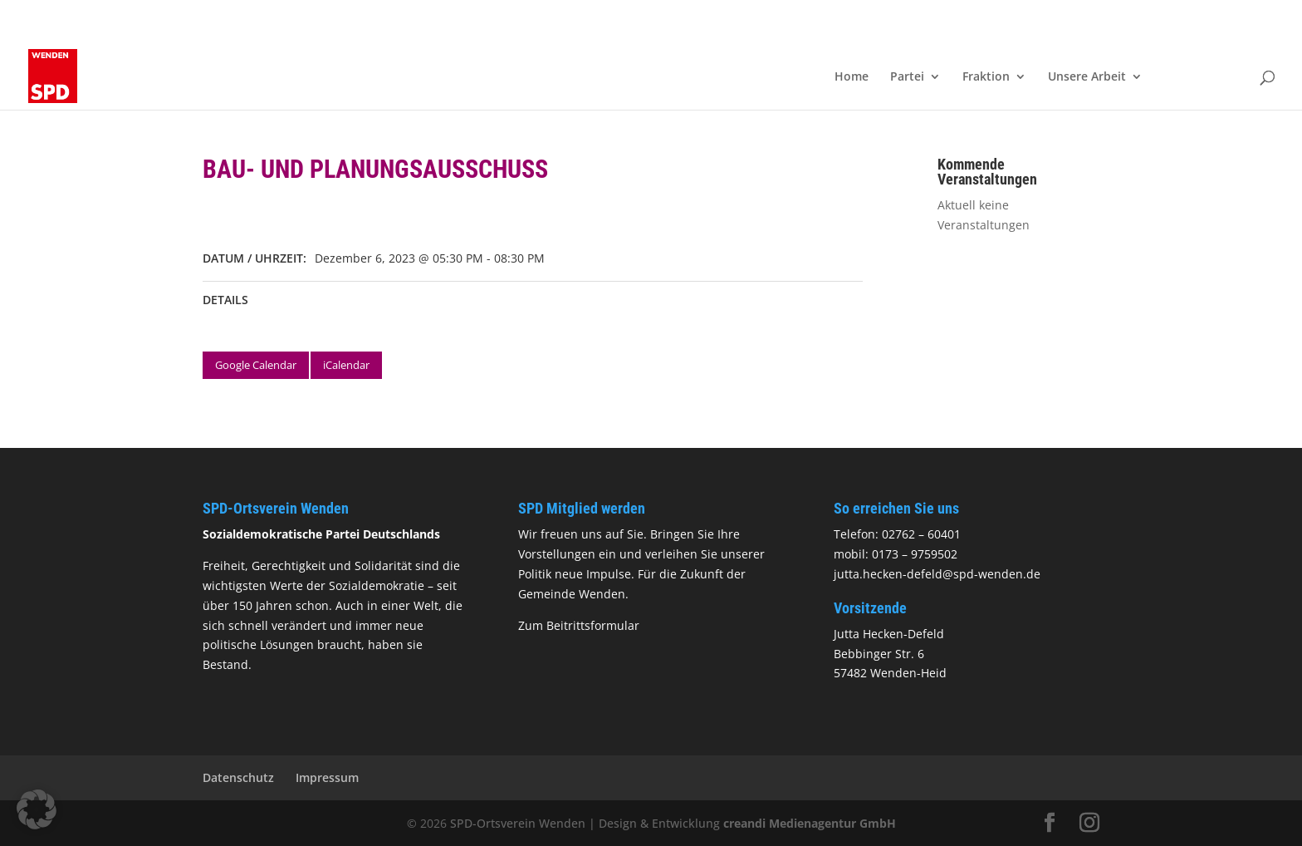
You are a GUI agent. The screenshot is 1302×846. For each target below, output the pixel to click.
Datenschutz (238, 777)
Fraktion (986, 77)
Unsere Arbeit (1087, 77)
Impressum (327, 777)
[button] (36, 809)
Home (852, 77)
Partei (907, 77)
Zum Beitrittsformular (578, 625)
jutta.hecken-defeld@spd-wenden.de (937, 574)
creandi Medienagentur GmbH (809, 823)
